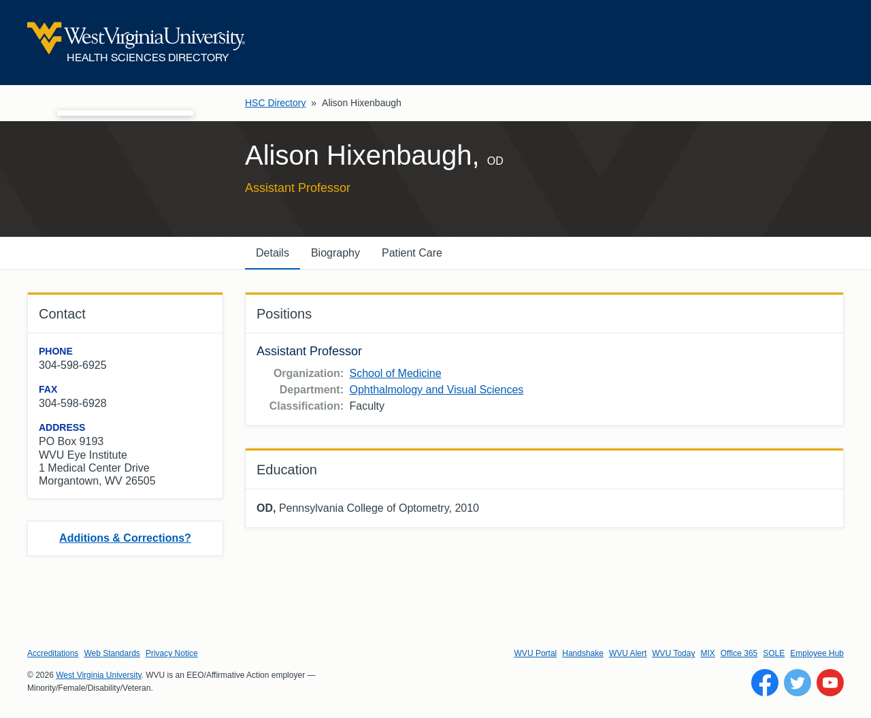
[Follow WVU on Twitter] (797, 682)
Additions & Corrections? (125, 538)
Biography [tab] (335, 253)
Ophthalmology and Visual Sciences (436, 389)
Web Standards (112, 653)
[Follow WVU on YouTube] (830, 682)
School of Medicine (395, 373)
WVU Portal (535, 653)
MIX (707, 653)
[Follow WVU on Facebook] (764, 682)
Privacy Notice (172, 653)
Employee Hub (817, 653)
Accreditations (52, 653)
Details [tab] (272, 253)
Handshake (583, 653)
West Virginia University (98, 675)
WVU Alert (627, 653)
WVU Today (673, 653)
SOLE (774, 653)
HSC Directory (275, 102)
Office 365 (739, 653)
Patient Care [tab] (412, 253)
